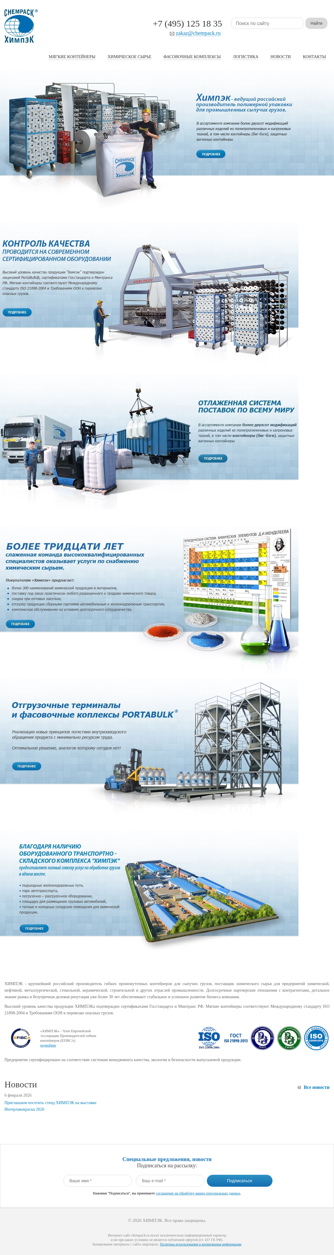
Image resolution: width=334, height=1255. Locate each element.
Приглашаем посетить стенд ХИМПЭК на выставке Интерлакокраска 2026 (50, 1106)
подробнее (48, 1045)
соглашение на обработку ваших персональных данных (198, 1193)
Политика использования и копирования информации (200, 1244)
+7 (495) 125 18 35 (187, 23)
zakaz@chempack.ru (198, 33)
